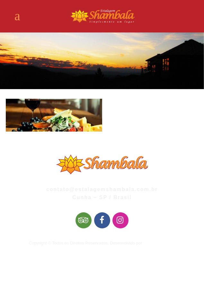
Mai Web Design (158, 243)
